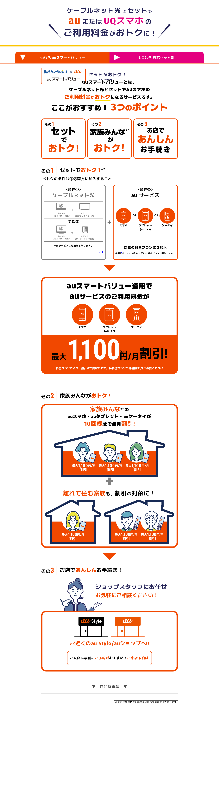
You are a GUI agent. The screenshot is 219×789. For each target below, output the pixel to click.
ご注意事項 (110, 760)
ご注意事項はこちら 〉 (159, 447)
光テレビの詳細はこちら (88, 313)
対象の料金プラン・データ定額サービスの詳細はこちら (144, 318)
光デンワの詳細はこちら (88, 318)
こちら (142, 436)
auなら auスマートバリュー (52, 57)
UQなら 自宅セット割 (144, 57)
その (47, 224)
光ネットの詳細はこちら (88, 307)
